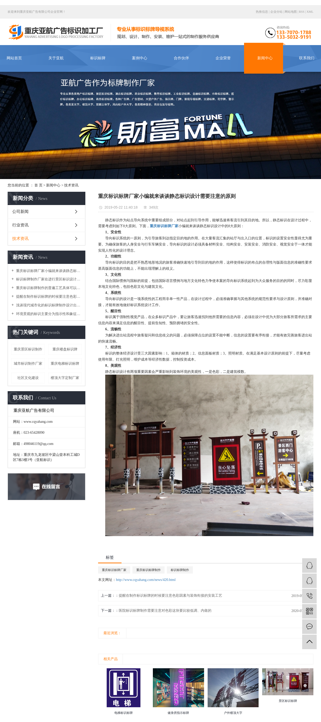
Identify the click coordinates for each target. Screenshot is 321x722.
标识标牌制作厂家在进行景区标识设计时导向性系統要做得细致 (48, 279)
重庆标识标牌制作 (148, 570)
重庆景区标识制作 (28, 349)
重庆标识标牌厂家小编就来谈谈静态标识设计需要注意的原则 (48, 271)
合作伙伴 (181, 58)
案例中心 (139, 58)
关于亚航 (56, 58)
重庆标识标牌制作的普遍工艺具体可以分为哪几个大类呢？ (48, 288)
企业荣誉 (223, 58)
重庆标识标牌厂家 (114, 570)
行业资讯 (20, 225)
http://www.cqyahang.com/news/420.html (146, 580)
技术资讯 (71, 185)
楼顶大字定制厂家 (65, 378)
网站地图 (291, 11)
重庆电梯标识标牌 (65, 363)
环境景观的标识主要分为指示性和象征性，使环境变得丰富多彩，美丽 (48, 314)
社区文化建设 (28, 378)
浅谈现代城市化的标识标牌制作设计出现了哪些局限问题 (48, 305)
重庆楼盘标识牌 (64, 349)
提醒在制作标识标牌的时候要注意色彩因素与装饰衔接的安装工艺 (48, 296)
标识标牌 (97, 58)
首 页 (38, 185)
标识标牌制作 (180, 570)
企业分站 (276, 11)
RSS (301, 11)
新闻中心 (265, 58)
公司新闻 (20, 211)
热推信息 (262, 11)
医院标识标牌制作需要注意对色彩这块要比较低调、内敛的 (165, 610)
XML (309, 11)
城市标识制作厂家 (28, 363)
